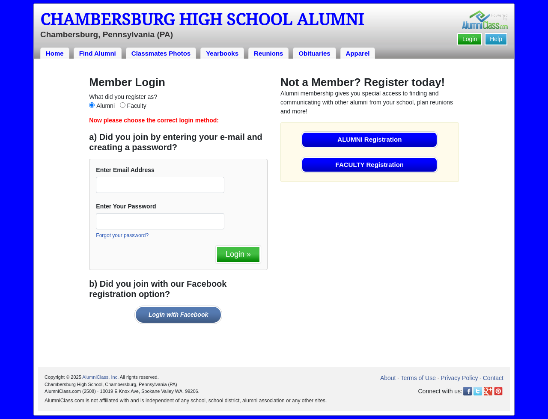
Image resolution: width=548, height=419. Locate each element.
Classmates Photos (161, 53)
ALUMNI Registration (369, 139)
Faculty (136, 105)
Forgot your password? (122, 235)
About (388, 377)
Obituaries (314, 53)
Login (469, 39)
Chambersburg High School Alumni (202, 19)
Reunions (268, 53)
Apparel (358, 53)
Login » (238, 254)
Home (55, 53)
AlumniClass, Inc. (100, 377)
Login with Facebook (178, 314)
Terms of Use (418, 377)
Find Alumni (97, 53)
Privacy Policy (459, 377)
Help (496, 39)
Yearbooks (222, 53)
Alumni (105, 105)
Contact (493, 377)
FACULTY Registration (370, 164)
